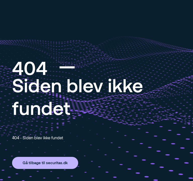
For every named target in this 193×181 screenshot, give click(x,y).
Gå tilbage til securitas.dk (45, 162)
